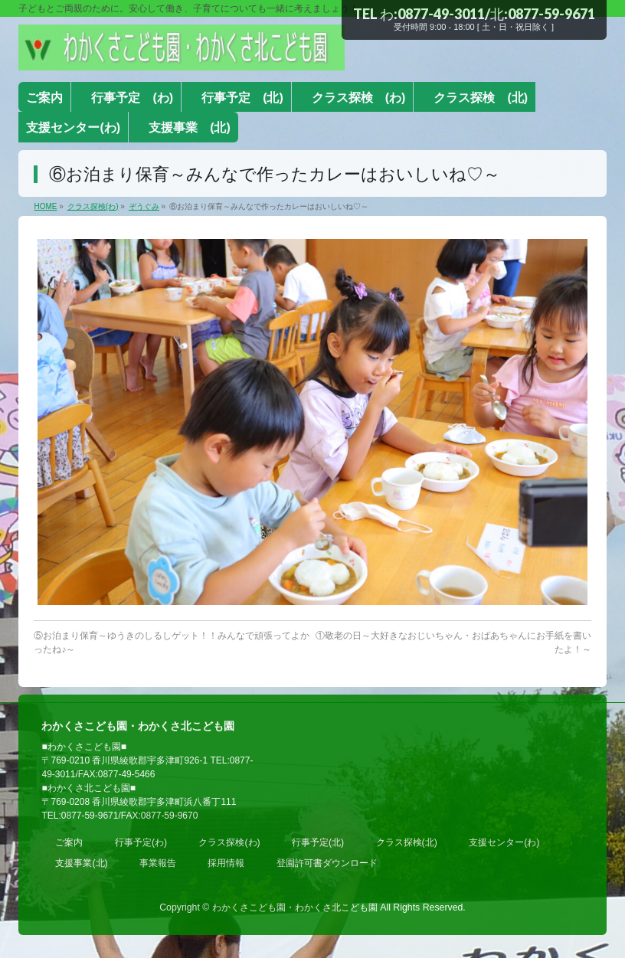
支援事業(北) (81, 863)
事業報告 (157, 863)
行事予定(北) (318, 842)
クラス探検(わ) (229, 842)
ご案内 (69, 842)
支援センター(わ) (504, 842)
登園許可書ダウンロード (327, 863)
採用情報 (226, 863)
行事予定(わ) (141, 842)
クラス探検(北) (406, 842)
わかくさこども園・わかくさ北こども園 (295, 907)
